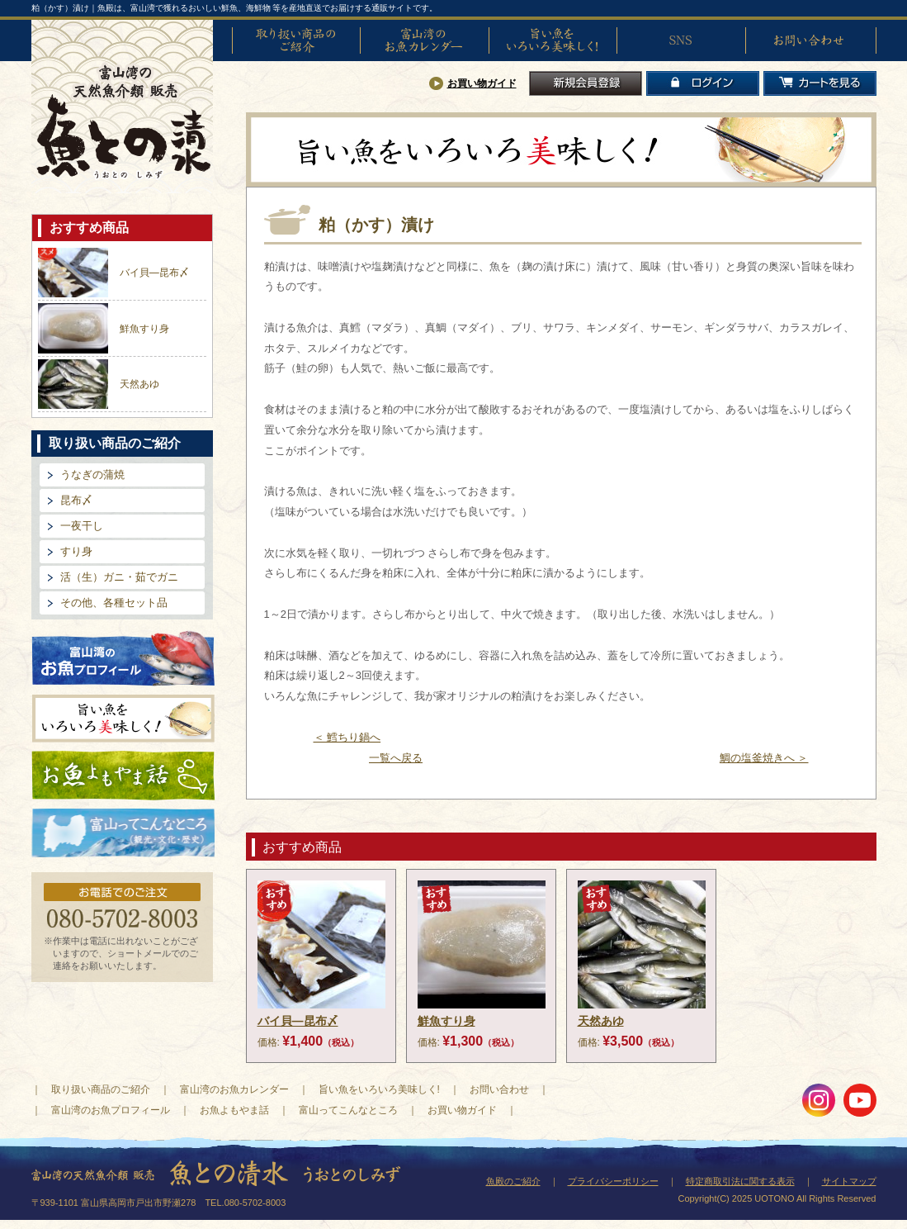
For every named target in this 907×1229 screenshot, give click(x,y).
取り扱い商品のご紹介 (296, 40)
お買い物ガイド (482, 83)
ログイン (702, 83)
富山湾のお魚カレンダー (424, 40)
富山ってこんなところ (348, 1110)
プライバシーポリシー (613, 1181)
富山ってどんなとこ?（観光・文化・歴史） (123, 833)
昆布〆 (76, 500)
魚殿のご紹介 (513, 1181)
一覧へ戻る (396, 758)
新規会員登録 (585, 83)
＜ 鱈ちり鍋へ (347, 737)
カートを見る (819, 83)
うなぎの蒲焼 (92, 474)
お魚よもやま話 (123, 775)
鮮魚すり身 (144, 329)
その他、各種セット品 (114, 602)
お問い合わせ (809, 40)
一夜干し (81, 526)
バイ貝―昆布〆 (154, 272)
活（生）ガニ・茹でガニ (119, 577)
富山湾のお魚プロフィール (123, 657)
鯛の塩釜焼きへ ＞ (764, 758)
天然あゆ (139, 384)
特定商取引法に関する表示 (740, 1181)
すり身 (76, 551)
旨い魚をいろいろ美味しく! (553, 40)
